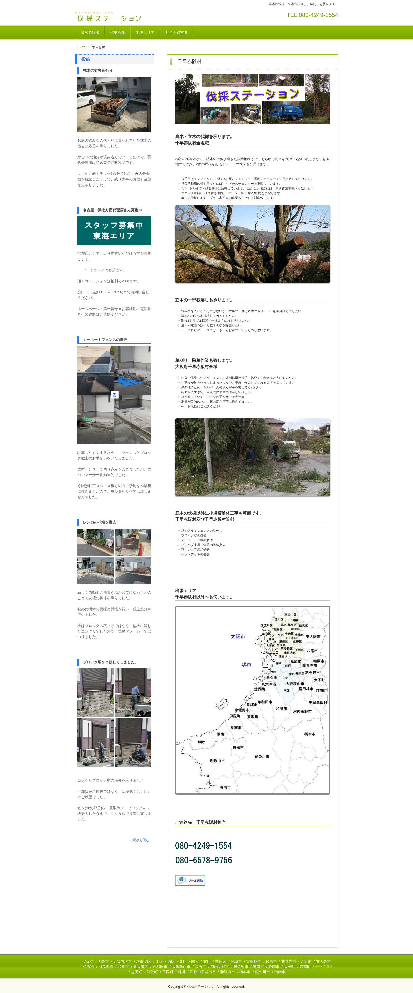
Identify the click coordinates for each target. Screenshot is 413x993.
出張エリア (145, 32)
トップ (80, 47)
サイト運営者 (176, 32)
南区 (195, 961)
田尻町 (167, 972)
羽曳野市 (106, 966)
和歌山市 (227, 972)
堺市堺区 (143, 961)
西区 (171, 961)
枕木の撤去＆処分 (97, 70)
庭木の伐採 (90, 32)
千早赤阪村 (324, 966)
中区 (159, 961)
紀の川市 (262, 972)
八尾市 (306, 961)
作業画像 (117, 32)
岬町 (181, 972)
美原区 (220, 961)
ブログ (87, 961)
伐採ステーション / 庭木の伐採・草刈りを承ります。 (111, 17)
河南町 (305, 966)
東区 (207, 961)
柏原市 (88, 966)
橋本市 (244, 972)
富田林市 (253, 961)
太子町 (289, 966)
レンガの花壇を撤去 (99, 522)
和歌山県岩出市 (203, 972)
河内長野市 (219, 966)
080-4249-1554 (318, 15)
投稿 (85, 59)
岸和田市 (160, 966)
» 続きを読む (140, 840)
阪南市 (273, 966)
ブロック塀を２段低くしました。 (110, 662)
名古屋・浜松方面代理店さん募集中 (112, 210)
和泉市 (123, 966)
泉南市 (258, 966)
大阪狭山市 (181, 966)
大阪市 (103, 961)
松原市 (271, 961)
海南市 (280, 972)
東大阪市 (323, 961)
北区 (183, 961)
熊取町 (152, 972)
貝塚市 (236, 961)
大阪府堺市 (122, 961)
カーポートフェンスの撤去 (105, 340)
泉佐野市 (241, 966)
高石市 (200, 966)
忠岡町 (136, 972)
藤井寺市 (288, 961)
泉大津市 (140, 966)
